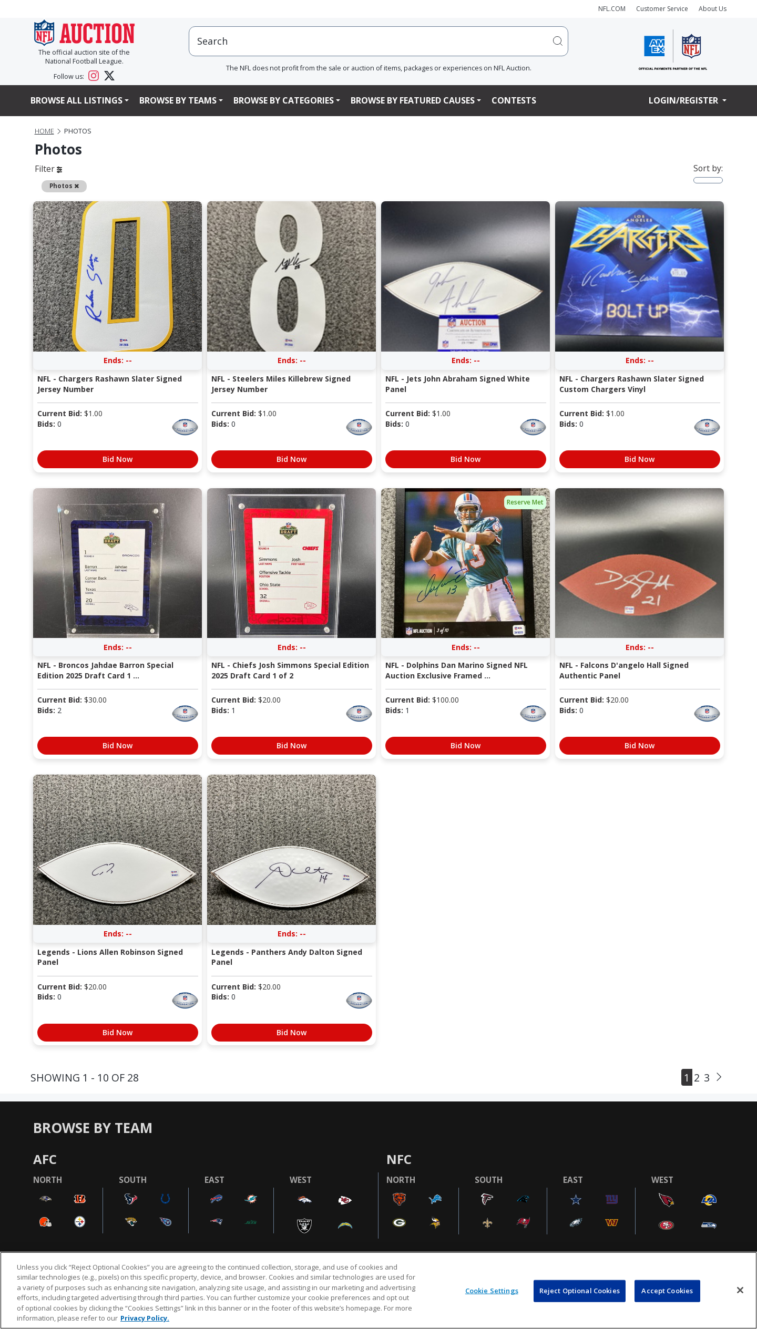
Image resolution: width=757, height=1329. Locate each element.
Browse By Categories (283, 100)
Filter (48, 168)
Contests (514, 100)
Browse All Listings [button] (76, 100)
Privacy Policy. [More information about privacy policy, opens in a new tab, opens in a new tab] (144, 1318)
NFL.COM (612, 8)
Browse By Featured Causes (413, 100)
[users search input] (378, 41)
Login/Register (684, 100)
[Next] (719, 1077)
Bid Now (117, 459)
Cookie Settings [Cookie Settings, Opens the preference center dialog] (491, 1290)
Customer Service (662, 8)
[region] (378, 1290)
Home (44, 131)
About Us (713, 8)
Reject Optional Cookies (579, 1290)
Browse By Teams (178, 100)
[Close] (740, 1290)
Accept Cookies (667, 1290)
